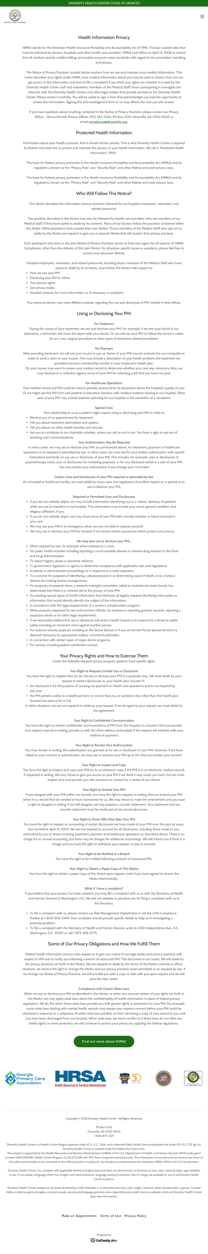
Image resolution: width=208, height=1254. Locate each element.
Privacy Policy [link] (135, 1216)
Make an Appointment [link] (79, 1216)
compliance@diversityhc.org (108, 122)
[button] (202, 16)
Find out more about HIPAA (104, 1041)
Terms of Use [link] (110, 1216)
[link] (15, 16)
